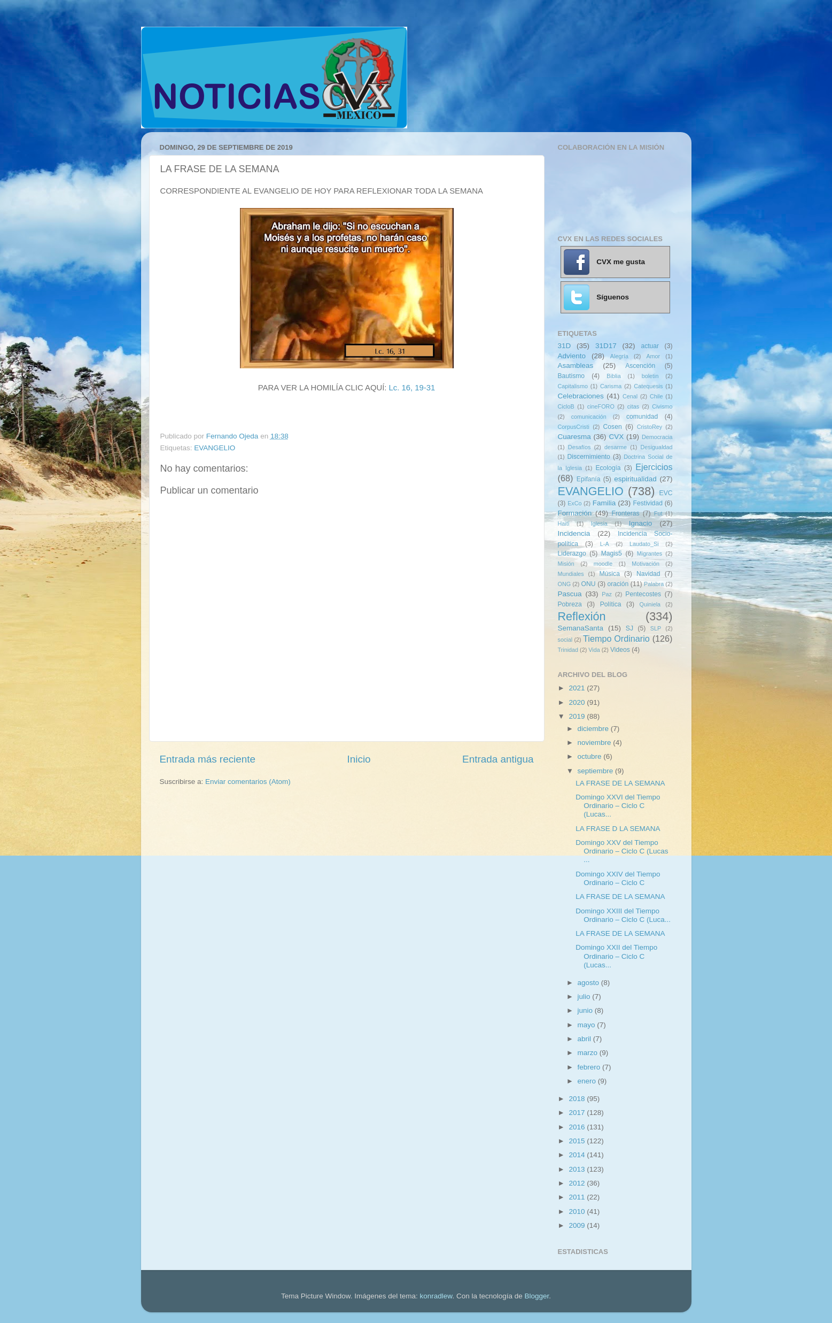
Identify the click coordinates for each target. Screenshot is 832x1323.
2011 (578, 1197)
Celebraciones (581, 396)
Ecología (607, 468)
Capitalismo (573, 386)
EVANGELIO (214, 448)
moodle (603, 563)
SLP (655, 628)
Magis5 (611, 553)
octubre (591, 756)
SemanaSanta (581, 628)
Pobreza (570, 604)
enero (588, 1081)
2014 (578, 1155)
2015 (578, 1141)
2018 (578, 1099)
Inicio (359, 759)
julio (585, 997)
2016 (578, 1127)
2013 (578, 1169)
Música (609, 574)
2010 (578, 1211)
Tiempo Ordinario (616, 638)
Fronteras (626, 513)
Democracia (657, 437)
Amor (653, 356)
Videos (620, 649)
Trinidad (568, 650)
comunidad (642, 416)
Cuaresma (574, 437)
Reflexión (582, 616)
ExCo (574, 503)
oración (618, 584)
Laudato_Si (644, 544)
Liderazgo (572, 553)
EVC (666, 493)
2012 (578, 1183)
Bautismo (571, 376)
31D (564, 346)
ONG (564, 584)
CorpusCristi (573, 427)
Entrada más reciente (208, 759)
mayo (587, 1025)
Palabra (654, 584)
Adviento (572, 356)
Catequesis (648, 386)
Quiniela (650, 604)
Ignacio (640, 523)
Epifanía (589, 479)
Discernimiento (588, 456)
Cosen (612, 426)
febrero (590, 1067)
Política (610, 604)
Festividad (648, 503)
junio (586, 1010)
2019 (578, 716)
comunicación (588, 416)
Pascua (570, 594)
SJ (629, 628)
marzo (589, 1053)
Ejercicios (653, 467)
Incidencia (574, 533)
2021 (578, 688)
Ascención (640, 366)
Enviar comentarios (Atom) (248, 782)
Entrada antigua (497, 759)
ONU (588, 584)
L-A (604, 544)
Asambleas (576, 365)
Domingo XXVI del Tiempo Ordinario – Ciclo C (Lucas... (618, 805)
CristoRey (649, 427)
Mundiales (571, 574)
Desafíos (579, 447)
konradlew (436, 1296)
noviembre (595, 743)
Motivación (645, 563)
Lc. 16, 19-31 (412, 387)
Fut (658, 513)
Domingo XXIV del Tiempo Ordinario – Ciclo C (618, 878)
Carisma (610, 386)
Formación (575, 513)
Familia (604, 503)
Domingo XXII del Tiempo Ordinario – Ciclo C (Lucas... (616, 955)
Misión (566, 563)
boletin (650, 376)
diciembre (594, 729)
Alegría (619, 356)
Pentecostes (643, 594)
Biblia (613, 376)
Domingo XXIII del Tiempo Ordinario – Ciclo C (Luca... (623, 915)
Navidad (648, 574)
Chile (656, 396)
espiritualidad (635, 479)
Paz (607, 594)
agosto (589, 983)
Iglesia (599, 523)
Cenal (630, 396)
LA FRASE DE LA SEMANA (620, 783)
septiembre (597, 771)
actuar (650, 346)
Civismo (662, 406)
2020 (578, 702)
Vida (594, 650)
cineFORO (601, 406)
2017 (578, 1113)
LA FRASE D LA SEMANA (618, 829)
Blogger (536, 1296)
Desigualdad (657, 447)
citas (633, 406)
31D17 (606, 346)
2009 (578, 1225)
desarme (615, 447)
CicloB (566, 406)
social (565, 639)
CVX (616, 437)
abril (585, 1039)
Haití (564, 523)
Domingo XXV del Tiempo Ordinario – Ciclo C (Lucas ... (622, 851)
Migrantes (649, 553)
